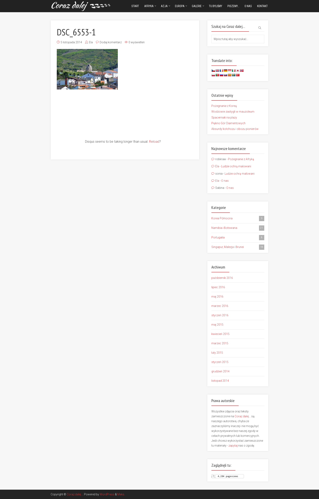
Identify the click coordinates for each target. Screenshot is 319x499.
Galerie (197, 6)
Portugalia (237, 237)
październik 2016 (222, 277)
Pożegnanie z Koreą (224, 106)
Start (135, 6)
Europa (180, 6)
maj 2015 (217, 324)
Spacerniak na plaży (224, 117)
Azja (164, 6)
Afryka (149, 6)
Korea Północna (237, 218)
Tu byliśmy (215, 6)
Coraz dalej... (243, 416)
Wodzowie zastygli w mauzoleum (232, 111)
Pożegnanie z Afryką (241, 159)
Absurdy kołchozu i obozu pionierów (235, 128)
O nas (248, 6)
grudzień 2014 (220, 371)
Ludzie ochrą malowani (236, 166)
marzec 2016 (219, 306)
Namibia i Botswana (237, 228)
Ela (91, 42)
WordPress (107, 494)
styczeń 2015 (219, 362)
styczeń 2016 (219, 315)
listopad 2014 (220, 380)
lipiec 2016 (218, 287)
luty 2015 (217, 352)
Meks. (121, 494)
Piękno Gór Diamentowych (228, 123)
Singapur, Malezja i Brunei (237, 247)
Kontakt (262, 6)
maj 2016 (217, 296)
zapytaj (233, 445)
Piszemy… (233, 6)
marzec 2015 (219, 343)
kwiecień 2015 (220, 334)
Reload (154, 142)
